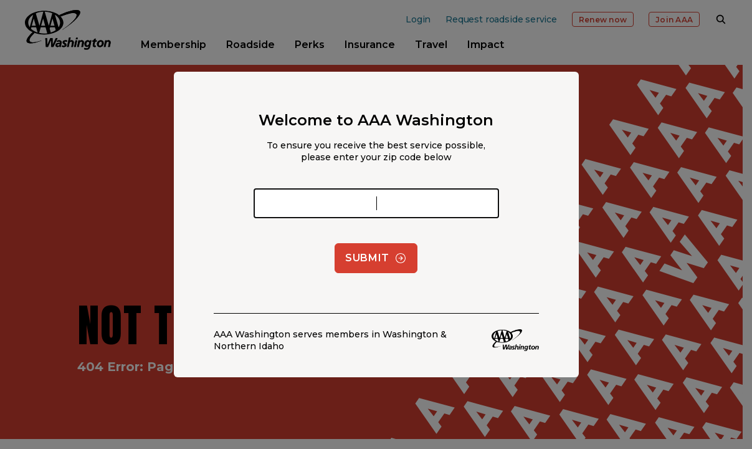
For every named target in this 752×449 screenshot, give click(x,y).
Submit (376, 258)
